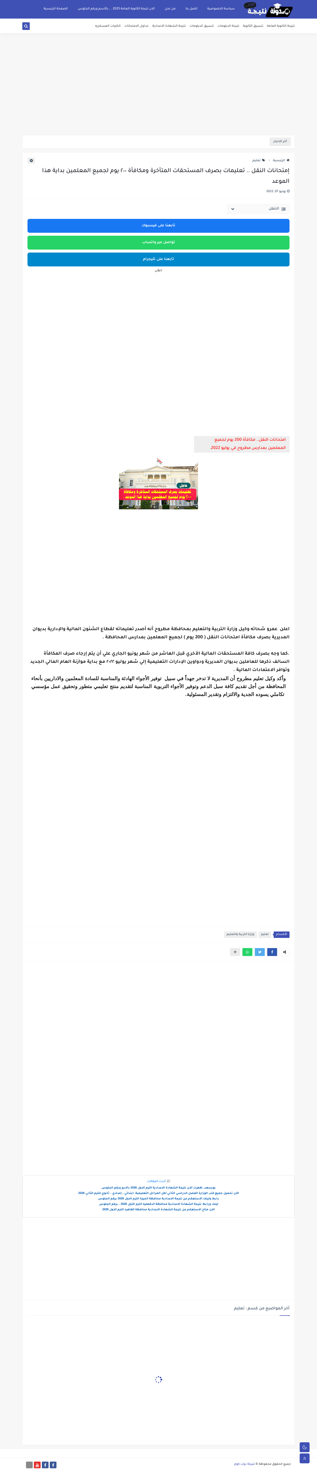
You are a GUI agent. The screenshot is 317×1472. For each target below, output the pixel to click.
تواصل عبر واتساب (158, 243)
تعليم (258, 160)
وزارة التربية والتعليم (240, 934)
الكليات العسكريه (108, 26)
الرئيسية (281, 160)
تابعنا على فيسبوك (158, 226)
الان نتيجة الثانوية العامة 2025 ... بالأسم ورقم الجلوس (116, 9)
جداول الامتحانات (136, 26)
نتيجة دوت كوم (244, 1464)
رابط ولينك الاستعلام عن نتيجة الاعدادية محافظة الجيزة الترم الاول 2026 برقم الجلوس (158, 1199)
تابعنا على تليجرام (158, 259)
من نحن (170, 9)
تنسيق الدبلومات (201, 26)
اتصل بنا (191, 9)
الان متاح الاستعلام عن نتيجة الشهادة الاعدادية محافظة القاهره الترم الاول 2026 (158, 1210)
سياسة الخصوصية (221, 9)
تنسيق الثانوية (253, 26)
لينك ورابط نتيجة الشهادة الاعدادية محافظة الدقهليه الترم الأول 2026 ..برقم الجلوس (158, 1204)
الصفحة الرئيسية (56, 9)
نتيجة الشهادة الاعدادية (169, 26)
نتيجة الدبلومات (228, 26)
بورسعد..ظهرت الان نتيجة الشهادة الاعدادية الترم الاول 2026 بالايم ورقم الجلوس (159, 1188)
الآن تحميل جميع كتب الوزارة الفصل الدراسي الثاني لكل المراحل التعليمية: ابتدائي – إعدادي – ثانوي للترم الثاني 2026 (158, 1193)
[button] (272, 952)
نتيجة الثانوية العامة (281, 26)
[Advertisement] (158, 96)
